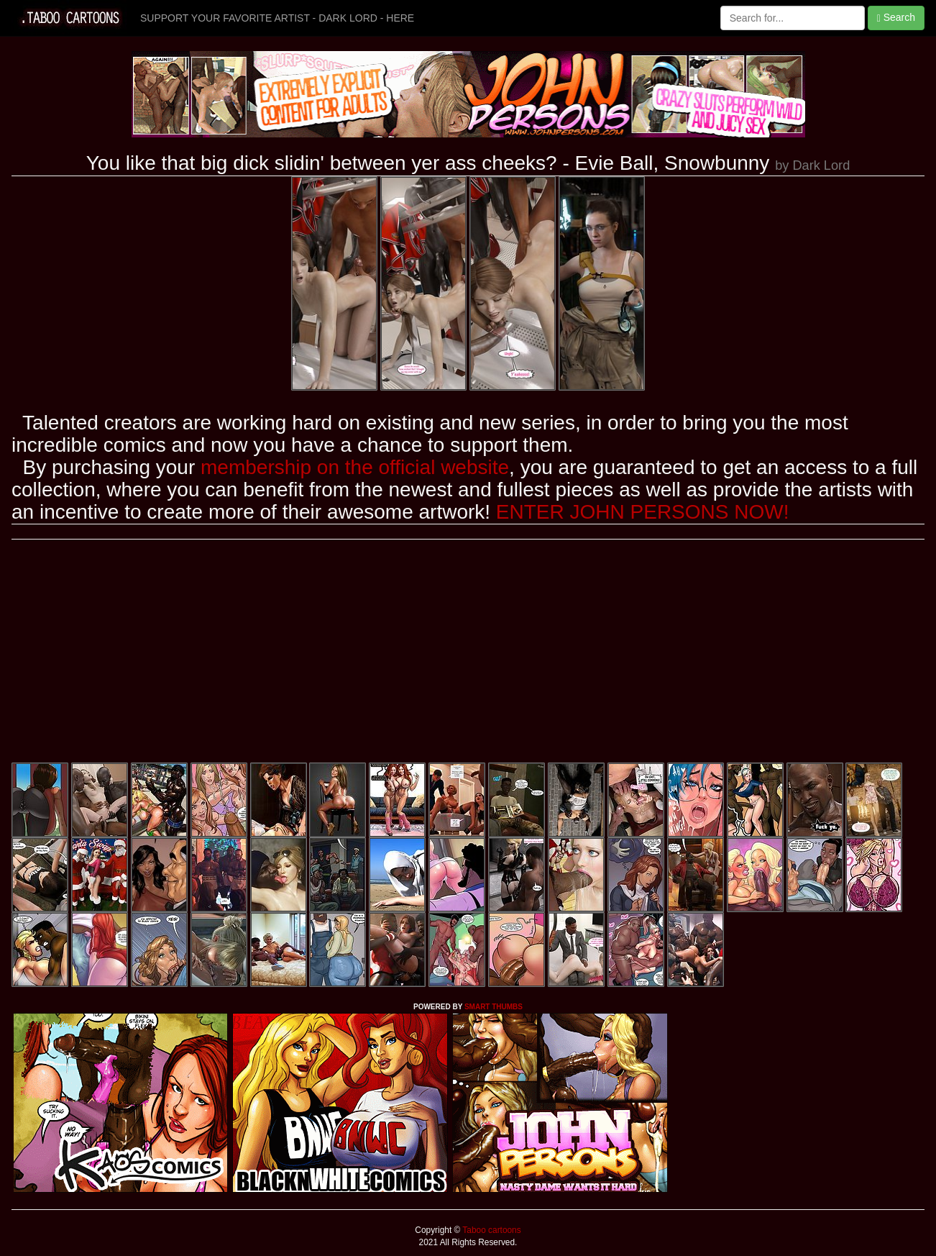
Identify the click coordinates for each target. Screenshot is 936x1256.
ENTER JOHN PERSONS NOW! (642, 512)
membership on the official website (355, 467)
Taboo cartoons (490, 1230)
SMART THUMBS (493, 1007)
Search (896, 18)
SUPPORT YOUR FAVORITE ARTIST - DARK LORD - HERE (277, 18)
